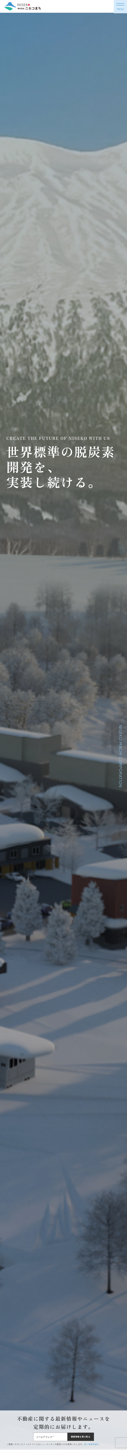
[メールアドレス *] (50, 1437)
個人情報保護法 (91, 1444)
